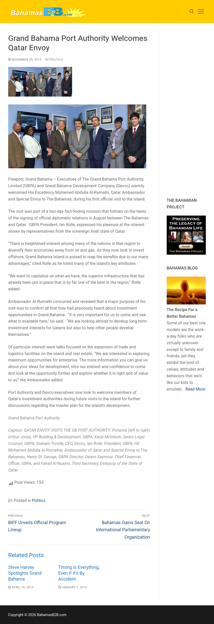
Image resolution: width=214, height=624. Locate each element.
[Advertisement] (190, 110)
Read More (195, 389)
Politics (54, 59)
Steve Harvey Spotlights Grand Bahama (24, 573)
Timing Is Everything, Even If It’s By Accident (78, 573)
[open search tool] (191, 11)
